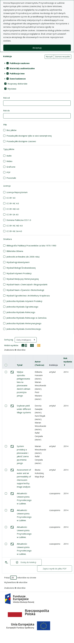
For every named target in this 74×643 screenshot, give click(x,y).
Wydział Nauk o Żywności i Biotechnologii (25, 290)
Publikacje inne (17, 73)
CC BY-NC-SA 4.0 (14, 231)
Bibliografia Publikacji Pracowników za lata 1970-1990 (31, 245)
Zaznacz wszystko (62, 56)
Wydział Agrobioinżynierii (17, 262)
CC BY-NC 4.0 (12, 203)
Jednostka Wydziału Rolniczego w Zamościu (26, 317)
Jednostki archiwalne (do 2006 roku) (22, 256)
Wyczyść (49, 56)
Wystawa (12, 88)
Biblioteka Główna (14, 251)
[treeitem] (37, 63)
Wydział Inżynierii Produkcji (18, 273)
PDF (8, 172)
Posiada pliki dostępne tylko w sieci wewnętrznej (29, 135)
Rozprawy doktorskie (17, 83)
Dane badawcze (18, 78)
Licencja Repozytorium (16, 192)
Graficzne (10, 166)
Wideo (9, 161)
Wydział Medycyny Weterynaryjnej (22, 279)
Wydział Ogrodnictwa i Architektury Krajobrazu (28, 295)
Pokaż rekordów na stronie (20, 578)
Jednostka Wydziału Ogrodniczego (22, 306)
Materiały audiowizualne (22, 68)
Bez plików (11, 130)
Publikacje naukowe (20, 63)
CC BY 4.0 (10, 197)
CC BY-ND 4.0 (12, 209)
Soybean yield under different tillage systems (24, 409)
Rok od (6, 97)
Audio (9, 155)
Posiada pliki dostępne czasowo (21, 141)
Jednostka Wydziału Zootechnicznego (23, 329)
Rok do (6, 110)
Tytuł (19, 365)
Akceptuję (37, 47)
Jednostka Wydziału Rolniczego (20, 312)
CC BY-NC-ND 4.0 (14, 225)
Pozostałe (11, 178)
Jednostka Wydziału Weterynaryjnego (23, 323)
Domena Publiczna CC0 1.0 (18, 220)
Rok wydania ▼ (67, 361)
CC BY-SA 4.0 (12, 214)
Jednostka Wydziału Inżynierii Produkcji (24, 301)
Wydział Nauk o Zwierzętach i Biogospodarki (26, 284)
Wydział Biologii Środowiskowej (21, 267)
